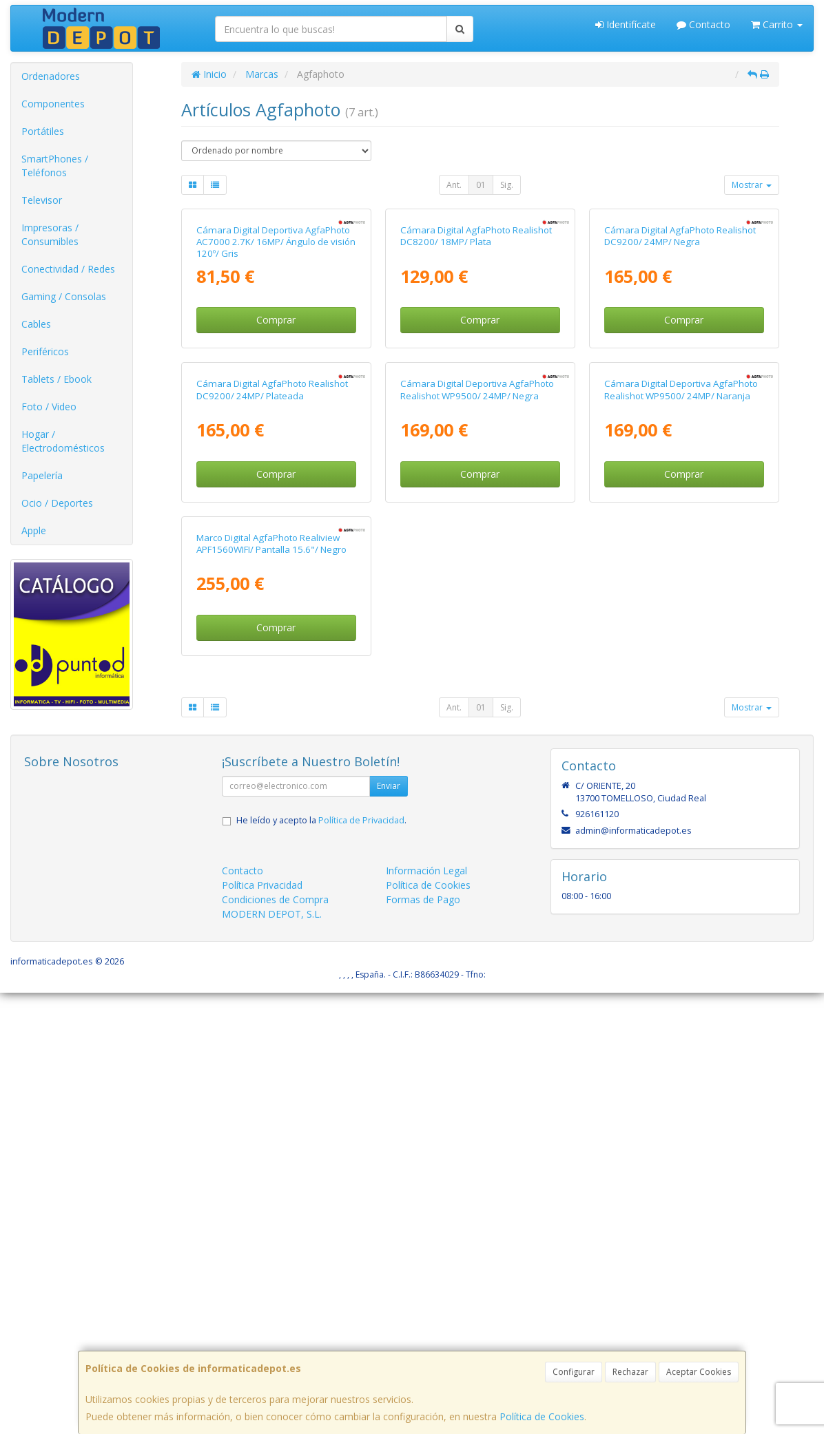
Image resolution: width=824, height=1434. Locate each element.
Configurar (574, 1372)
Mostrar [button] (752, 185)
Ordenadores (50, 76)
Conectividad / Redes (68, 268)
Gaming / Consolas (63, 296)
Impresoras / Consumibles (50, 234)
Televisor (41, 200)
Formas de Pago (423, 1341)
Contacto (703, 24)
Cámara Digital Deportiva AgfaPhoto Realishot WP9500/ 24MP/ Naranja (681, 684)
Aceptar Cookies (698, 1372)
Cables (36, 323)
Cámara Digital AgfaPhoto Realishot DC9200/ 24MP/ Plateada (272, 684)
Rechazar (630, 1372)
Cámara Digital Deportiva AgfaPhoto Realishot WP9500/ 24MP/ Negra (477, 684)
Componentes (53, 103)
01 (481, 185)
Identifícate (625, 24)
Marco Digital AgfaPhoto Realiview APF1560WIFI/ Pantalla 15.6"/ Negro (271, 985)
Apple (33, 530)
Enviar (388, 1228)
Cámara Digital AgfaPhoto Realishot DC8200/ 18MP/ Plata (476, 383)
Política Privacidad (262, 1326)
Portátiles (42, 131)
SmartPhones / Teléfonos (54, 165)
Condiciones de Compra (275, 1341)
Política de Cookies (541, 1416)
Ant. (454, 185)
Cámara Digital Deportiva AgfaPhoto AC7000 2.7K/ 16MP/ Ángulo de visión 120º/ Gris (276, 389)
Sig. (506, 185)
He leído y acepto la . (321, 1262)
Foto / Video (48, 406)
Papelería (42, 475)
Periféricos (45, 351)
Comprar (276, 467)
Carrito (777, 24)
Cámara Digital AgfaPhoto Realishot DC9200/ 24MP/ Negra (680, 383)
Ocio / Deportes (57, 502)
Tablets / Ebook (56, 379)
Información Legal (426, 1312)
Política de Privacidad (361, 1262)
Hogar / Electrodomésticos (63, 441)
